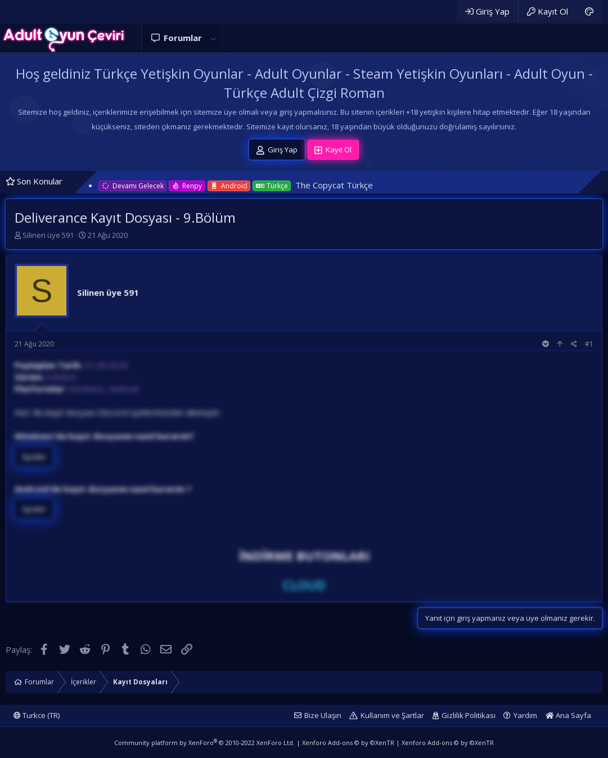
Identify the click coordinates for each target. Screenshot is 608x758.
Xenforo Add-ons (348, 742)
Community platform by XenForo (204, 742)
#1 (589, 344)
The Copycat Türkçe (334, 185)
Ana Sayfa (568, 715)
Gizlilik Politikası (469, 715)
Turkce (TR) (36, 715)
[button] (213, 38)
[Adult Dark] (589, 11)
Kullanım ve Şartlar (392, 715)
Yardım (525, 715)
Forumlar (183, 37)
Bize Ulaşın (322, 715)
